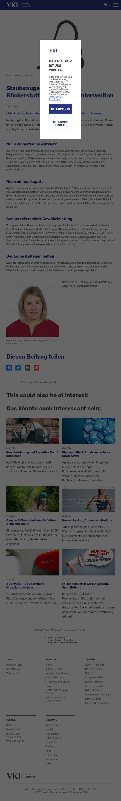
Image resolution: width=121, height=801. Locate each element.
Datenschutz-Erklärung (56, 98)
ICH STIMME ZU (60, 108)
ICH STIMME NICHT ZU (60, 123)
